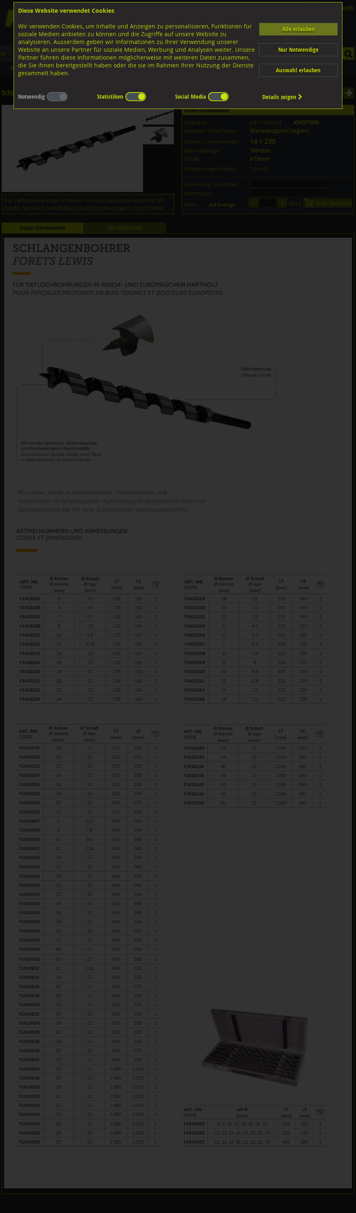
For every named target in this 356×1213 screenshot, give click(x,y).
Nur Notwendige (298, 49)
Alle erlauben (298, 29)
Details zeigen (282, 97)
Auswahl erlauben (298, 70)
